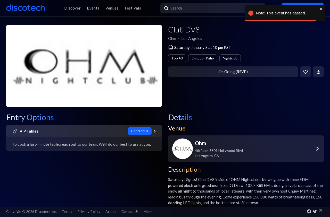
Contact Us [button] (129, 212)
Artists (110, 212)
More (148, 212)
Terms (67, 212)
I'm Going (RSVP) (233, 71)
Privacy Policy (89, 212)
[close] (321, 9)
